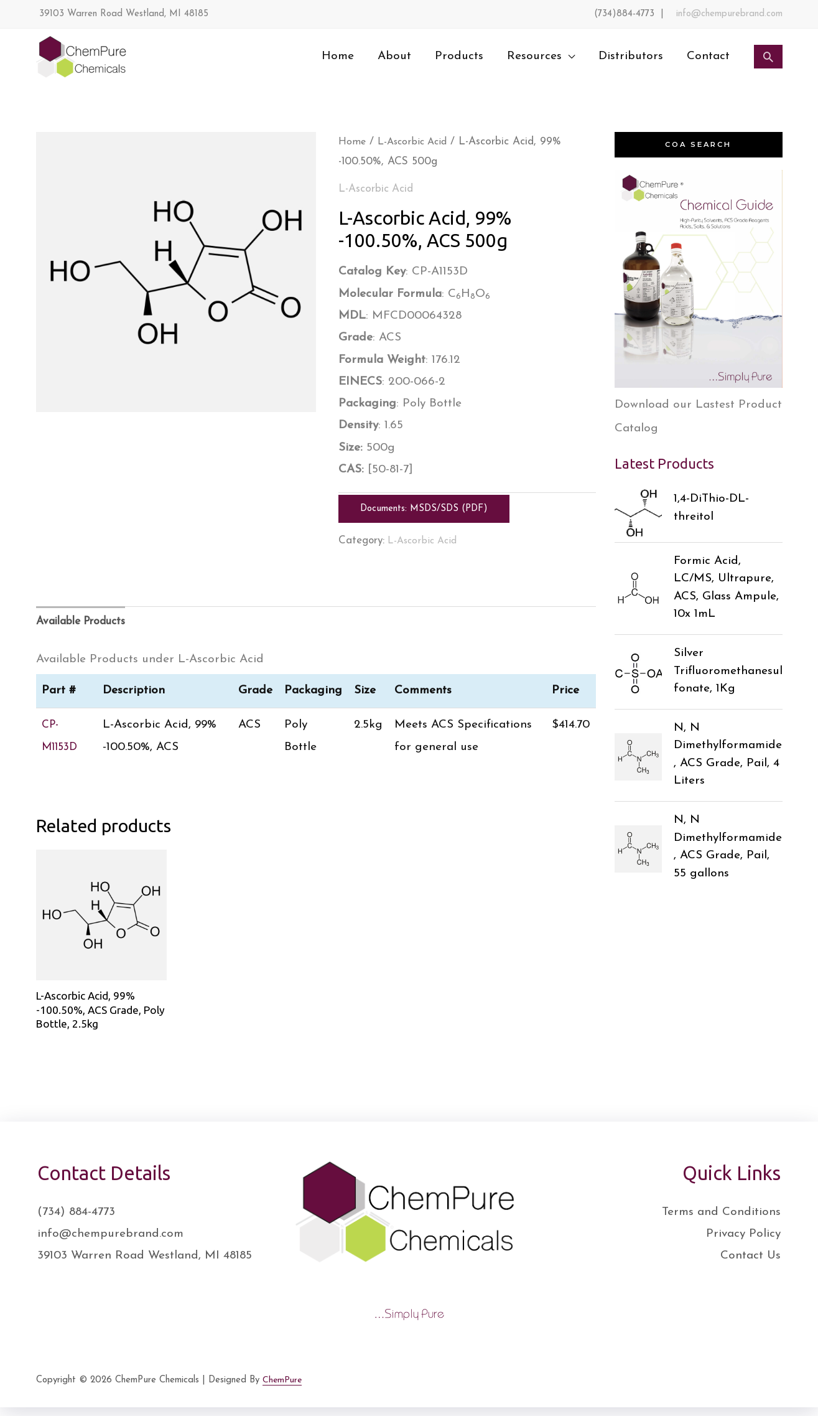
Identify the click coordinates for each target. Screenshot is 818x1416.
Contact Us (750, 1264)
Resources (534, 56)
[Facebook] (696, 1391)
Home (338, 56)
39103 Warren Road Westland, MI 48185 (144, 1264)
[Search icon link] (768, 56)
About (394, 56)
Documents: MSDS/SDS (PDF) (424, 508)
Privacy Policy (743, 1243)
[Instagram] (750, 1391)
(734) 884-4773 (76, 1221)
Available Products (87, 623)
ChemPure (283, 1388)
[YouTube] (778, 1391)
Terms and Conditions (721, 1221)
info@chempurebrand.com (729, 14)
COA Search (698, 144)
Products (459, 56)
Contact (708, 56)
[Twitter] (723, 1391)
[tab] (87, 623)
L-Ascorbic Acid (417, 141)
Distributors (630, 56)
